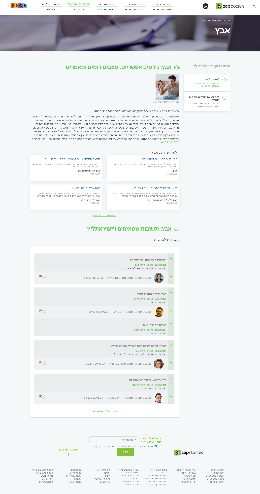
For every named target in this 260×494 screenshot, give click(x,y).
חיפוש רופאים (162, 4)
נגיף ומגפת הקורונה (186, 469)
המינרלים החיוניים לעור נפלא (159, 159)
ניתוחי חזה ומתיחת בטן (156, 481)
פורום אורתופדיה (187, 481)
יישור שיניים (47, 478)
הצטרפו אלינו (189, 472)
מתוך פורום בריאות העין (154, 388)
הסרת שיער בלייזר (44, 472)
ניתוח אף (77, 478)
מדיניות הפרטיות (115, 446)
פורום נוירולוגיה (131, 481)
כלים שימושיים (106, 9)
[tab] (105, 260)
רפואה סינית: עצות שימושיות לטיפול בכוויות (72, 159)
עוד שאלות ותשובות (104, 411)
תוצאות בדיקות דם (215, 475)
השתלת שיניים (46, 481)
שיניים (107, 472)
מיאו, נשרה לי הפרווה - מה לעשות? (155, 188)
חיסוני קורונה (103, 469)
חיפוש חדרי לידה (134, 4)
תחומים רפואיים (162, 9)
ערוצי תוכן (78, 9)
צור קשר (50, 9)
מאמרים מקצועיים (106, 4)
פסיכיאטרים (75, 472)
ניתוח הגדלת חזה (73, 475)
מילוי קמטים (47, 475)
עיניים (107, 475)
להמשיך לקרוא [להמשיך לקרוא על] (169, 142)
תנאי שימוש (190, 475)
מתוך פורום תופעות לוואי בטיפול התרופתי (145, 268)
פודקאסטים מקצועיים (78, 4)
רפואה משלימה (50, 4)
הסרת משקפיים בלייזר (42, 469)
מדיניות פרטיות (188, 478)
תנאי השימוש (130, 446)
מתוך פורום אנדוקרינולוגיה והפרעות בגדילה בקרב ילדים (138, 354)
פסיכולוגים (76, 469)
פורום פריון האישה (158, 484)
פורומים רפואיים (134, 9)
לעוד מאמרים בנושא (104, 215)
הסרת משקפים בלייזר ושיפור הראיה (128, 471)
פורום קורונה (132, 484)
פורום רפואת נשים (158, 475)
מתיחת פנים (75, 481)
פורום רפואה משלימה (156, 478)
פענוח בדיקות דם (215, 478)
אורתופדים (104, 481)
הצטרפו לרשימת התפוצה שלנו (151, 440)
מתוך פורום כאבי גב (156, 302)
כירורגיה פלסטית (102, 478)
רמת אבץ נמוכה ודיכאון (86, 188)
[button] (68, 454)
